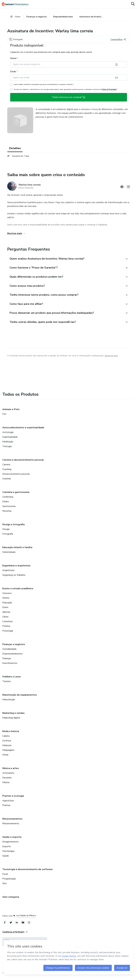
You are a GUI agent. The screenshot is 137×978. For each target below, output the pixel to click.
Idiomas (6, 613)
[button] (65, 259)
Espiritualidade (10, 438)
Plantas (6, 807)
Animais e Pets (11, 411)
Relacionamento (10, 825)
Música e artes (10, 770)
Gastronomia (8, 508)
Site (4, 885)
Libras (5, 618)
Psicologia (7, 632)
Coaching (6, 471)
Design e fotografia (13, 526)
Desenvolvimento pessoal (16, 475)
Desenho (7, 779)
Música (5, 784)
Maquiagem (8, 751)
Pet (4, 415)
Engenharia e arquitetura (16, 567)
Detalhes (15, 148)
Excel (5, 875)
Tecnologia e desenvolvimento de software (27, 871)
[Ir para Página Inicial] (16, 4)
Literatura (7, 623)
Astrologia (7, 434)
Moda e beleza (10, 733)
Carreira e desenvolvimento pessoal (23, 461)
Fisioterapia (8, 852)
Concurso (7, 595)
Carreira (6, 466)
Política (6, 627)
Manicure (7, 747)
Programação (9, 880)
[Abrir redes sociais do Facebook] (121, 188)
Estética (6, 742)
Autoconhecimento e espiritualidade (23, 429)
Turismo (6, 683)
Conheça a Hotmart (14, 934)
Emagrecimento (10, 843)
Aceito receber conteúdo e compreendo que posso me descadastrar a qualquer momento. (44, 85)
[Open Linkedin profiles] (18, 925)
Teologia (7, 448)
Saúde (5, 857)
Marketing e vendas (13, 714)
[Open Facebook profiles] (5, 925)
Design (6, 531)
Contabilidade (9, 650)
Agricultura (8, 802)
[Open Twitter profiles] (11, 925)
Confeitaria (7, 498)
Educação (7, 604)
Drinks (5, 503)
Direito (5, 599)
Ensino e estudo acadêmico (17, 590)
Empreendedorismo (12, 655)
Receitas (7, 512)
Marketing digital (11, 719)
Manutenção (8, 701)
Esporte (6, 848)
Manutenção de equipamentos (19, 696)
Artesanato (8, 774)
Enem (5, 609)
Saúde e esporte (12, 838)
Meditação (7, 443)
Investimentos (9, 664)
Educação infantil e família (17, 549)
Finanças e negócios (13, 646)
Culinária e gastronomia (15, 494)
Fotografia (7, 535)
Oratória (6, 480)
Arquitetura (8, 572)
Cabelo (6, 737)
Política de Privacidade (109, 90)
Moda (5, 756)
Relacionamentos (12, 820)
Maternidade (8, 553)
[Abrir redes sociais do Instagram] (128, 188)
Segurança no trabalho (13, 576)
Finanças (6, 660)
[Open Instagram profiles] (31, 925)
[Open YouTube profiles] (24, 925)
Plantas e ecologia (13, 797)
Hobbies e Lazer (11, 678)
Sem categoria (10, 898)
